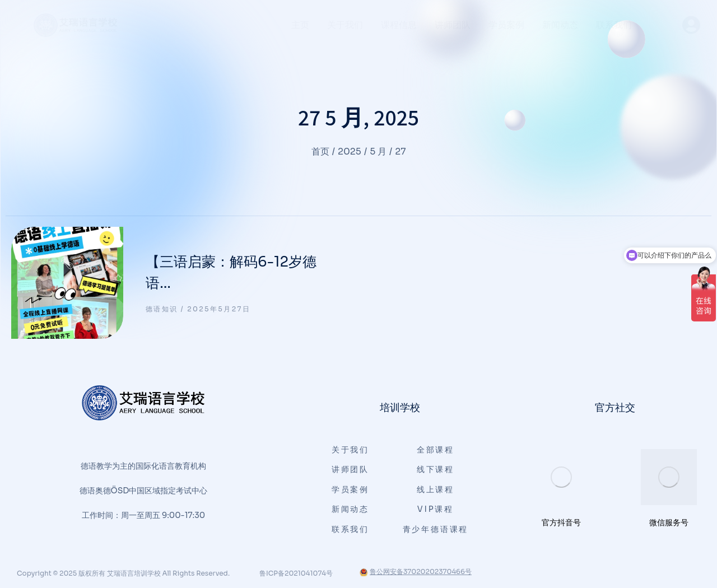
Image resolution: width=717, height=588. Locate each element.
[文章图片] (67, 283)
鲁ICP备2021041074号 (296, 573)
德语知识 (162, 309)
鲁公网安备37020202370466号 (416, 571)
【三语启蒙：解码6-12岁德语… (231, 272)
